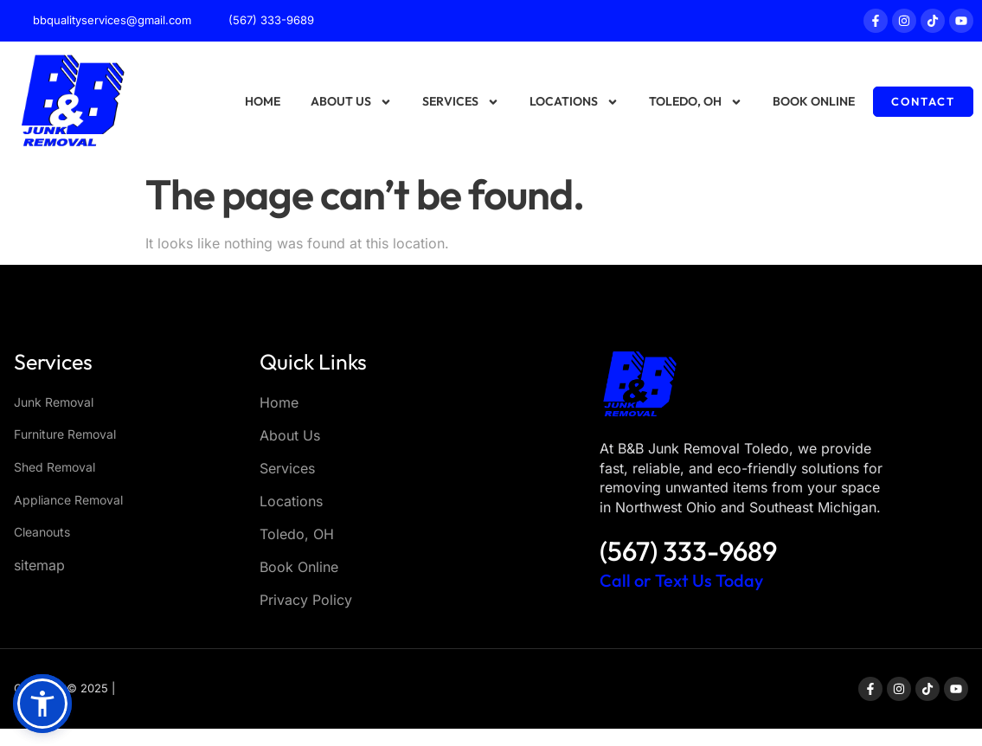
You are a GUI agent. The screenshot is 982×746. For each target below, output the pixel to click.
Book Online (814, 101)
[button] (42, 703)
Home (262, 101)
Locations (574, 102)
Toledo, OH (695, 102)
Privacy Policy (306, 599)
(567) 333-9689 (688, 551)
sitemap (39, 565)
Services (460, 102)
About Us (351, 102)
